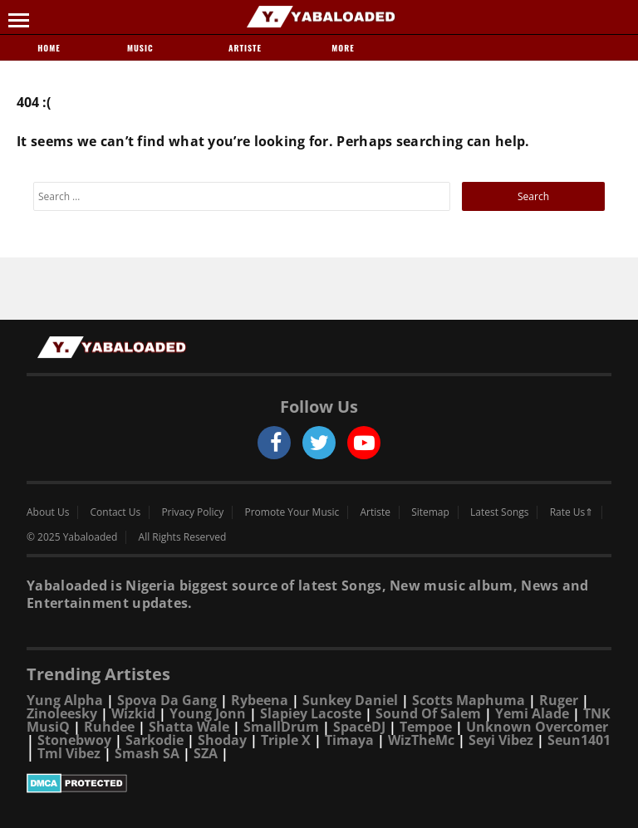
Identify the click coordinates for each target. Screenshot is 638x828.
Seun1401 (579, 740)
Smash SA (147, 753)
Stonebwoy (74, 740)
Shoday (222, 740)
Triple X (286, 740)
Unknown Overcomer (537, 727)
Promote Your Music (292, 512)
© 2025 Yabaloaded (72, 537)
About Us (48, 512)
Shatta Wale (189, 727)
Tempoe (426, 727)
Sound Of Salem (428, 713)
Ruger (558, 700)
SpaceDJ (359, 727)
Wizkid (133, 713)
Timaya (349, 740)
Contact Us (116, 512)
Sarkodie (154, 740)
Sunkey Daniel (350, 700)
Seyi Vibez (501, 740)
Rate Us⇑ (572, 512)
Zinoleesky (62, 713)
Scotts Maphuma (468, 700)
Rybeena (259, 700)
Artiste (245, 48)
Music (147, 48)
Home (48, 48)
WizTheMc (421, 740)
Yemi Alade (532, 713)
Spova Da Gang (167, 700)
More (342, 48)
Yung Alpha (65, 700)
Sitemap (430, 512)
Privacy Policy (192, 512)
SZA (206, 753)
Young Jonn (207, 713)
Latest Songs (499, 512)
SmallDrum (281, 727)
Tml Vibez (69, 753)
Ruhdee (109, 727)
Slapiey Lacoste (310, 713)
